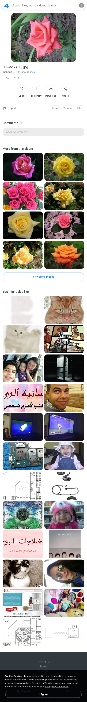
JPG (7, 78)
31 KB (17, 78)
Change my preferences (57, 686)
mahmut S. (9, 72)
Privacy (44, 666)
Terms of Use (43, 662)
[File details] (23, 167)
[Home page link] (6, 5)
